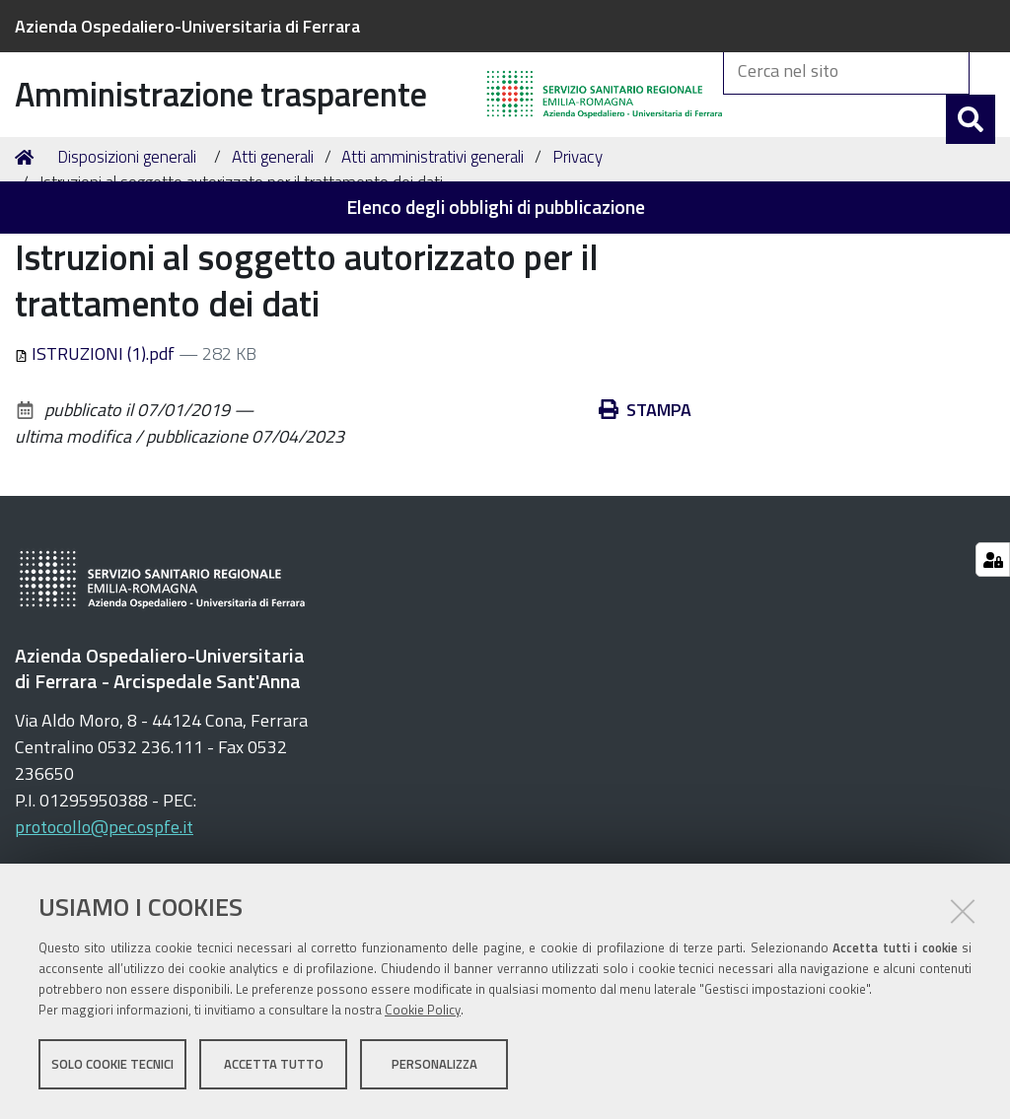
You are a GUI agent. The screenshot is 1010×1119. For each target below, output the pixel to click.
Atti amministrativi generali (432, 252)
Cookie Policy (423, 1013)
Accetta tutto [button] (274, 1068)
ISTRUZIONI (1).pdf (97, 449)
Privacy (577, 252)
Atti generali (273, 252)
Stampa (645, 505)
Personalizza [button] (434, 1068)
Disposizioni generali (126, 252)
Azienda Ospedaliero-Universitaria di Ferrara (187, 26)
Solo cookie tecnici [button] (112, 1068)
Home (27, 253)
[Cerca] (970, 141)
